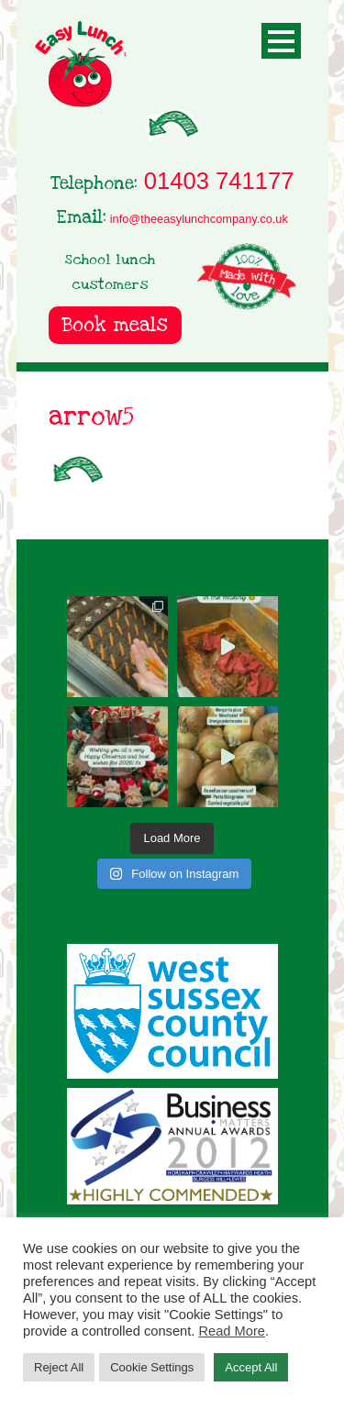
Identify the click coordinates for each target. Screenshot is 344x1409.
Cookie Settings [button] (152, 1367)
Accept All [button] (251, 1367)
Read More (231, 1331)
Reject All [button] (58, 1367)
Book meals (115, 325)
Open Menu (281, 41)
